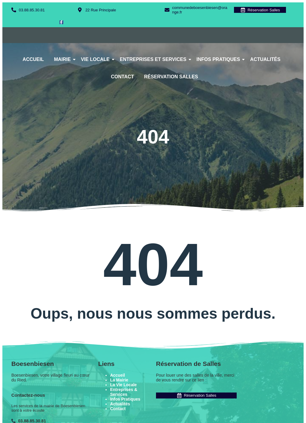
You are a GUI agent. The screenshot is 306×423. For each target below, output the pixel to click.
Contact (122, 76)
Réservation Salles (171, 76)
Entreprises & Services (123, 392)
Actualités (265, 59)
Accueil (33, 59)
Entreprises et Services (154, 59)
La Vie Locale (123, 384)
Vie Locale (96, 59)
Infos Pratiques (219, 59)
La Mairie (119, 380)
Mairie (63, 59)
